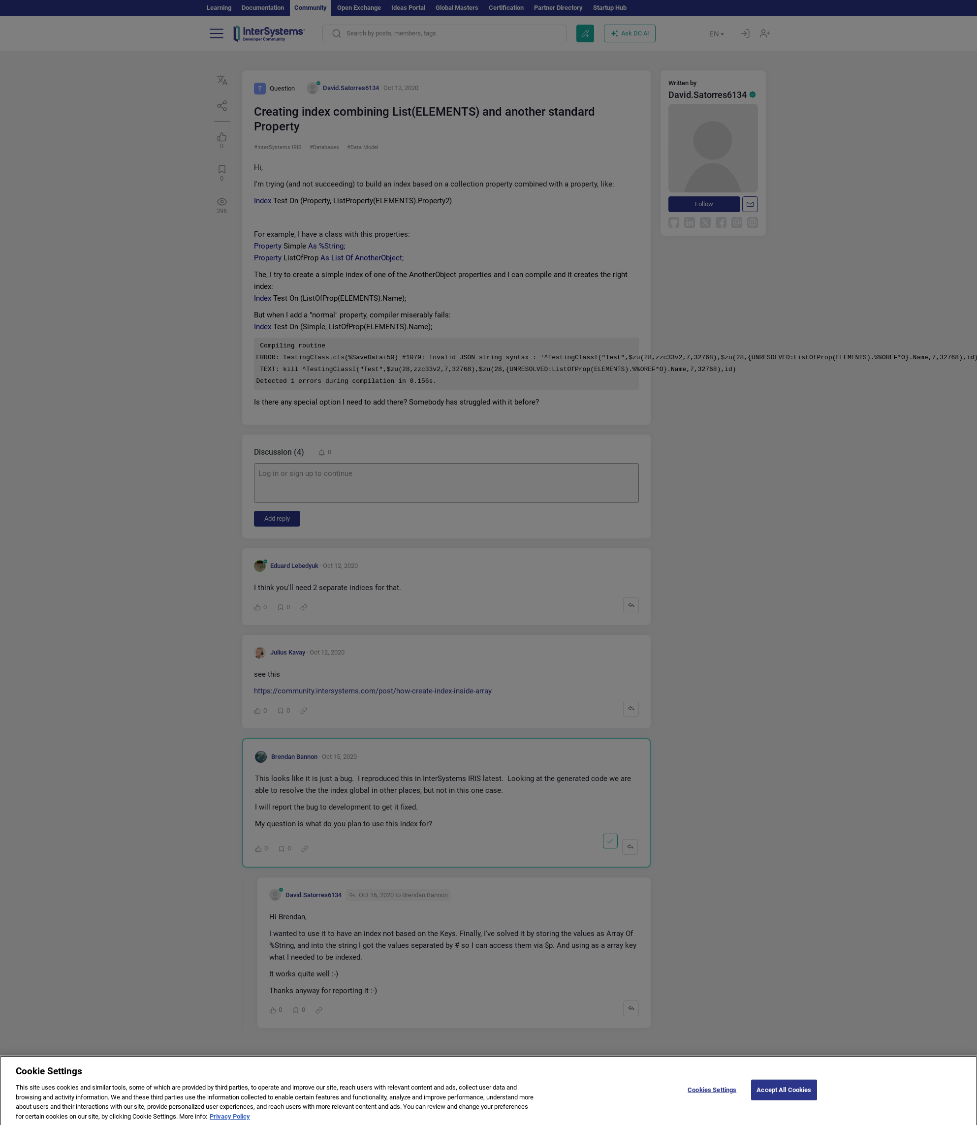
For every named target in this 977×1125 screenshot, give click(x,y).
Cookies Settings (712, 1095)
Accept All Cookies (783, 1095)
